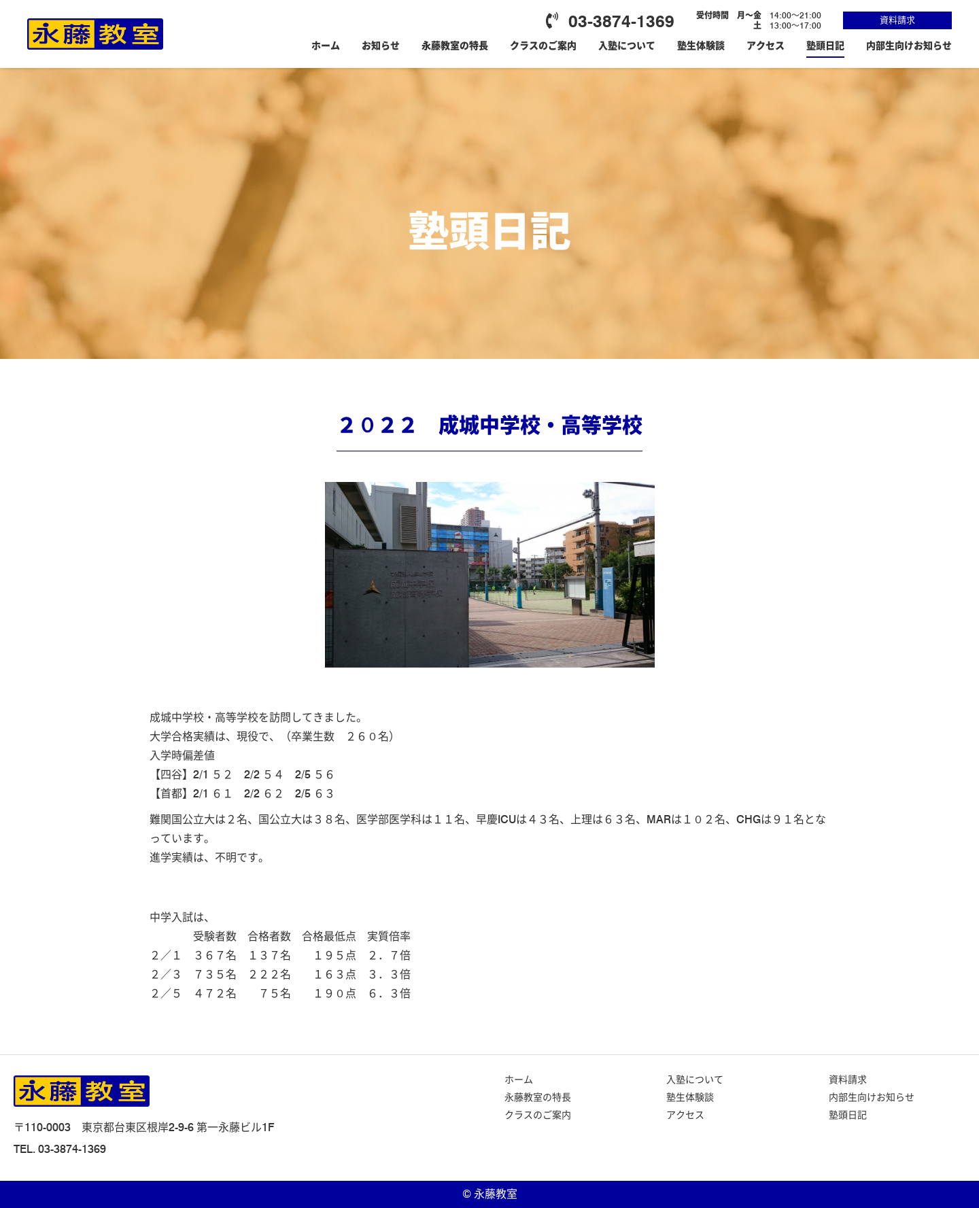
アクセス (765, 45)
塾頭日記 (825, 45)
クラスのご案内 (543, 45)
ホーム (325, 45)
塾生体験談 (701, 45)
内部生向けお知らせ (909, 45)
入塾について (626, 45)
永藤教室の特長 (455, 45)
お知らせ (381, 45)
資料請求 (897, 19)
